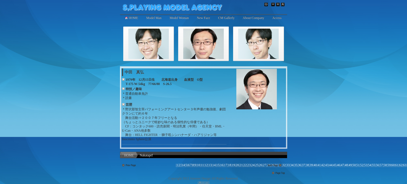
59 (389, 165)
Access (277, 17)
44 (330, 165)
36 (299, 165)
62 (400, 165)
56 (377, 165)
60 (393, 165)
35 (295, 165)
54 (369, 165)
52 (361, 165)
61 (396, 165)
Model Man (154, 17)
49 (350, 165)
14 (213, 165)
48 (346, 165)
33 (287, 165)
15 (218, 165)
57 (381, 165)
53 (365, 165)
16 (221, 165)
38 (307, 165)
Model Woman (179, 17)
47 (342, 165)
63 (404, 165)
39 (311, 165)
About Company (253, 17)
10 (198, 165)
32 (284, 165)
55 (373, 165)
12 (206, 165)
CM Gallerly (226, 17)
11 (202, 165)
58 (385, 165)
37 (303, 165)
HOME (131, 18)
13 (210, 165)
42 (323, 165)
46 (338, 165)
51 (358, 165)
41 (319, 165)
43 (326, 165)
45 (334, 165)
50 (354, 165)
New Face (203, 17)
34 (291, 165)
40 (315, 165)
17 (225, 165)
